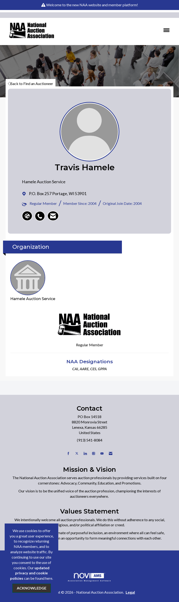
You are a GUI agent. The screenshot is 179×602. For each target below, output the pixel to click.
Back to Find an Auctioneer (30, 83)
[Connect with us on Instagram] (93, 453)
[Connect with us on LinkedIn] (85, 453)
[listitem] (41, 213)
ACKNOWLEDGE (31, 588)
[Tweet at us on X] (77, 453)
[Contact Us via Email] (111, 453)
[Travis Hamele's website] (27, 216)
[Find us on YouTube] (102, 453)
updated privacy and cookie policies (29, 573)
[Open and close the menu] (117, 30)
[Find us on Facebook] (68, 453)
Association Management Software (89, 577)
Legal (130, 592)
